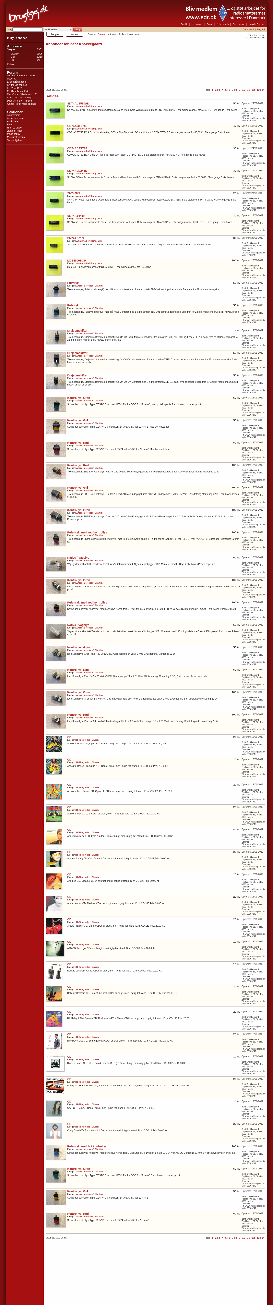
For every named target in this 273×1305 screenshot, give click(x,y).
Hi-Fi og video (14, 127)
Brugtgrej (102, 34)
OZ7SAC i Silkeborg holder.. (22, 75)
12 (253, 89)
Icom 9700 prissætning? (19, 97)
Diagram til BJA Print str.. (20, 100)
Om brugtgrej (239, 24)
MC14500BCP (76, 260)
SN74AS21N (75, 238)
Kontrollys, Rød (78, 442)
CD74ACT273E (77, 148)
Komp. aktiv (96, 106)
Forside (184, 24)
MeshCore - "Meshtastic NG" (22, 94)
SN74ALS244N (77, 170)
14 (263, 89)
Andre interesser (15, 118)
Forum (210, 24)
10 (243, 89)
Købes (10, 64)
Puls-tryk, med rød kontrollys (87, 532)
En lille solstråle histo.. (18, 91)
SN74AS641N (76, 215)
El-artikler (99, 286)
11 (248, 89)
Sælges (11, 49)
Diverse (15, 53)
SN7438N (73, 193)
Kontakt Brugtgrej (257, 24)
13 (258, 89)
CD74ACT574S (77, 126)
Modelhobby (13, 134)
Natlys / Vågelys (78, 557)
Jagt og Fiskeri (14, 130)
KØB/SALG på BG (16, 88)
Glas (13, 56)
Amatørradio (13, 115)
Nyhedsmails (223, 24)
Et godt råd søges (16, 81)
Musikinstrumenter (16, 137)
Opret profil (248, 29)
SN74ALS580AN (78, 103)
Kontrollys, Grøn (78, 397)
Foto (9, 124)
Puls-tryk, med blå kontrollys (87, 1146)
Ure (12, 60)
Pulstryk (73, 283)
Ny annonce (197, 24)
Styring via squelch (17, 85)
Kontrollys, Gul (77, 420)
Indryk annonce (17, 38)
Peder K (11, 78)
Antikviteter (13, 121)
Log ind (261, 29)
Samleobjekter (14, 140)
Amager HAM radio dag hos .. (22, 104)
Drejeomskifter (77, 330)
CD (69, 737)
